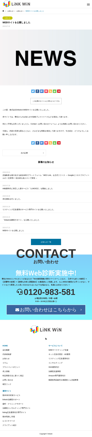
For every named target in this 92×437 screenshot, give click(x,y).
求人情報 (6, 371)
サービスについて (56, 346)
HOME (5, 346)
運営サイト (7, 391)
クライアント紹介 (10, 425)
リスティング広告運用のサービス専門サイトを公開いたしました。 (29, 210)
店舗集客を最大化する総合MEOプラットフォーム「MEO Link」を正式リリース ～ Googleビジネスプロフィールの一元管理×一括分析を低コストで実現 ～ (46, 176)
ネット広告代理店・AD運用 (59, 354)
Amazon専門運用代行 (57, 376)
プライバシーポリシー (11, 367)
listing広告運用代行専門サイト (14, 412)
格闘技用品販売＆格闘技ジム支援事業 (63, 380)
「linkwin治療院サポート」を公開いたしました (21, 220)
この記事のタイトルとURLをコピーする (46, 101)
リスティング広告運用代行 (59, 359)
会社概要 (6, 350)
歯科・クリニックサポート (13, 404)
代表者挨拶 (7, 354)
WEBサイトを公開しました (13, 231)
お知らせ (7, 18)
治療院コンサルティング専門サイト (17, 408)
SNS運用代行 (54, 367)
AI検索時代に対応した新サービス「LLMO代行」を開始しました (28, 189)
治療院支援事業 (55, 371)
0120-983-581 (49, 292)
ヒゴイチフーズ (9, 421)
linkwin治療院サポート (11, 400)
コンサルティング (56, 363)
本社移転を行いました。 (12, 199)
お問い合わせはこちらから (46, 309)
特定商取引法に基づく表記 (13, 376)
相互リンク (7, 384)
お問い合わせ (8, 380)
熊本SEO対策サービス (11, 395)
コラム (5, 363)
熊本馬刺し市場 (9, 417)
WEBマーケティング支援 (58, 350)
